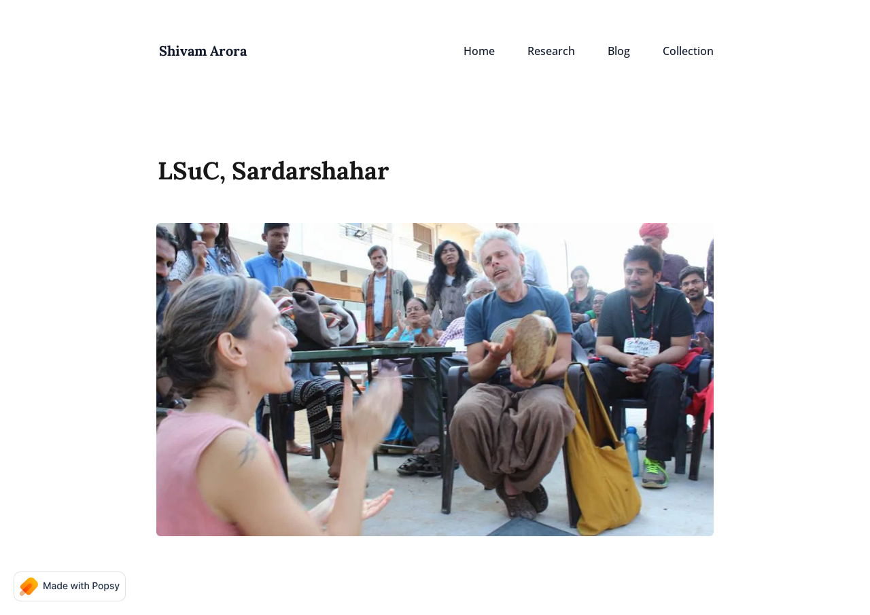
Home (479, 50)
